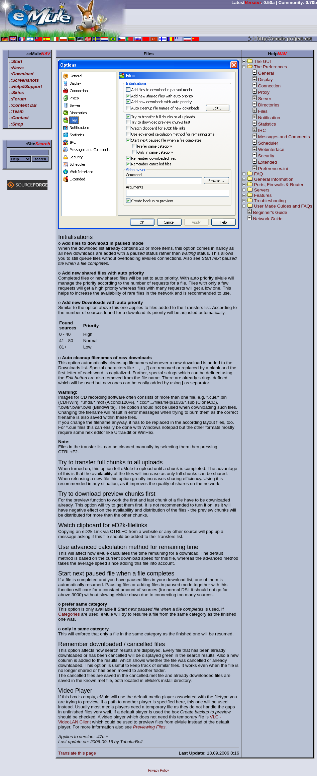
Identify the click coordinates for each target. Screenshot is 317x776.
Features (263, 195)
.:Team (16, 111)
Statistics (267, 124)
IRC (262, 130)
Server (264, 98)
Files (263, 111)
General (266, 73)
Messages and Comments (284, 136)
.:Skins (16, 92)
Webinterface (271, 149)
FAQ (258, 173)
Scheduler (268, 143)
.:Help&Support (25, 86)
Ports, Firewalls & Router (278, 184)
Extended (267, 162)
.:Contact (19, 117)
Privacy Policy (158, 770)
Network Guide (268, 218)
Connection (269, 85)
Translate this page (77, 753)
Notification (269, 117)
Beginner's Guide (270, 212)
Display (265, 79)
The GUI (262, 61)
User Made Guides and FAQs (283, 206)
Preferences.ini (273, 168)
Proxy (264, 92)
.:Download (21, 73)
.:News (16, 67)
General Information (274, 179)
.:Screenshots (24, 80)
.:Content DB (22, 105)
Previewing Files (149, 726)
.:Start (15, 61)
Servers (262, 189)
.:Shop (16, 124)
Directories (269, 104)
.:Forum (17, 98)
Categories (69, 614)
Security (266, 155)
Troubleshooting (270, 200)
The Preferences (270, 66)
